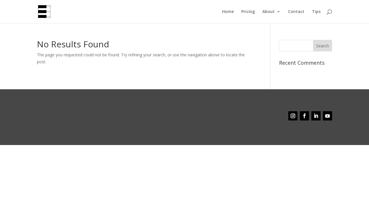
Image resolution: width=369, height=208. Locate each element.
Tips (316, 12)
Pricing (248, 12)
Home (228, 12)
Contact (296, 12)
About (268, 12)
